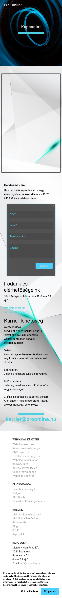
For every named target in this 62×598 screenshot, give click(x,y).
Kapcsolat (18, 534)
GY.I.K (15, 530)
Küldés (44, 265)
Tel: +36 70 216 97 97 (16, 311)
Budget (16, 493)
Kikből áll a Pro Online (25, 518)
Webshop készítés (23, 475)
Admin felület (20, 464)
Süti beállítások (29, 591)
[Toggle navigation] (54, 4)
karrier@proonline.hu (31, 419)
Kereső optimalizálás (24, 468)
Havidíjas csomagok (24, 489)
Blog (15, 526)
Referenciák (19, 522)
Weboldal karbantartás (25, 460)
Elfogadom (49, 591)
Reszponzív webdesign (26, 448)
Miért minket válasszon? (26, 514)
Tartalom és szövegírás (26, 456)
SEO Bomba (19, 497)
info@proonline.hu (14, 308)
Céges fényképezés (24, 471)
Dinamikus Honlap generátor (28, 501)
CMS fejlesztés (21, 452)
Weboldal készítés (23, 444)
